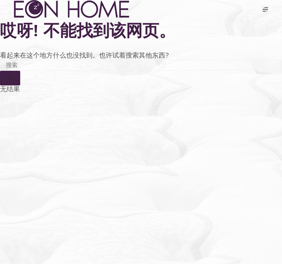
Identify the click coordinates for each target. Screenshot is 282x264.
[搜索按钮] (10, 78)
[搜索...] (141, 65)
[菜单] (265, 9)
